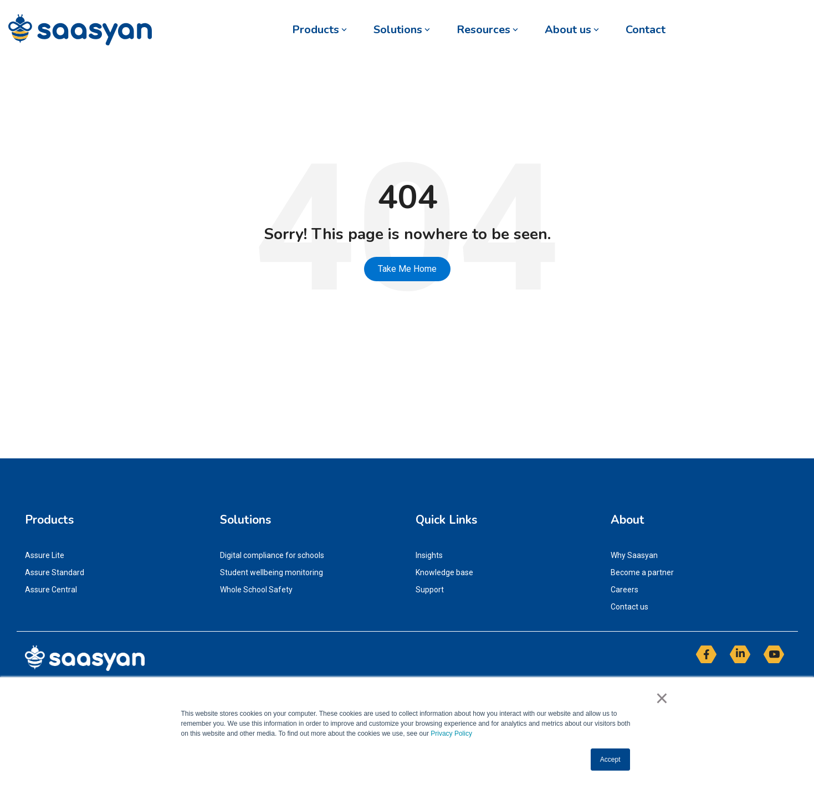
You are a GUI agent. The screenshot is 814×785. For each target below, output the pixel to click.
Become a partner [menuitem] (642, 572)
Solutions (401, 29)
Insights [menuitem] (429, 555)
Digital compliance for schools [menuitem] (272, 555)
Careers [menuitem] (624, 589)
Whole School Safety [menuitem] (256, 589)
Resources (487, 29)
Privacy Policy (451, 733)
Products (319, 29)
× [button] (662, 698)
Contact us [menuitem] (629, 606)
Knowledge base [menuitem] (444, 572)
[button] (707, 658)
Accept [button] (610, 759)
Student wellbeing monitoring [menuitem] (271, 572)
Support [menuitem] (430, 589)
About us (572, 29)
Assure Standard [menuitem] (54, 572)
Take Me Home (407, 269)
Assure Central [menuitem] (51, 589)
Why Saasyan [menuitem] (634, 555)
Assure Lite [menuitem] (44, 555)
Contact (645, 29)
